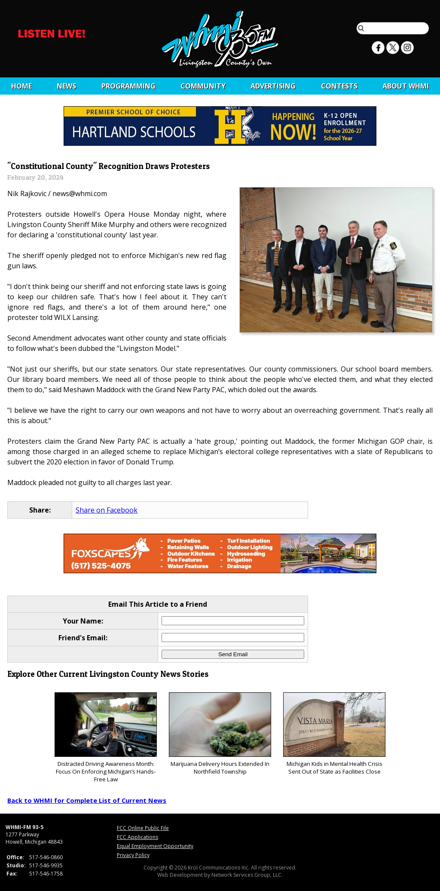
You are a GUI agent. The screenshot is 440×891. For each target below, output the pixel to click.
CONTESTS (339, 86)
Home (21, 86)
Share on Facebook (107, 510)
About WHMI (405, 86)
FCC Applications (137, 837)
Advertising (273, 86)
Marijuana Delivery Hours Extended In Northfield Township (220, 733)
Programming (128, 86)
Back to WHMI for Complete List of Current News (86, 800)
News (66, 86)
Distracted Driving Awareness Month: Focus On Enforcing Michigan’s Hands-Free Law (105, 737)
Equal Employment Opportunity (155, 846)
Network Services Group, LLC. (247, 875)
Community (203, 86)
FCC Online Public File (143, 828)
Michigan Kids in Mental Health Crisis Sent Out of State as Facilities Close (334, 733)
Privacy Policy (133, 855)
